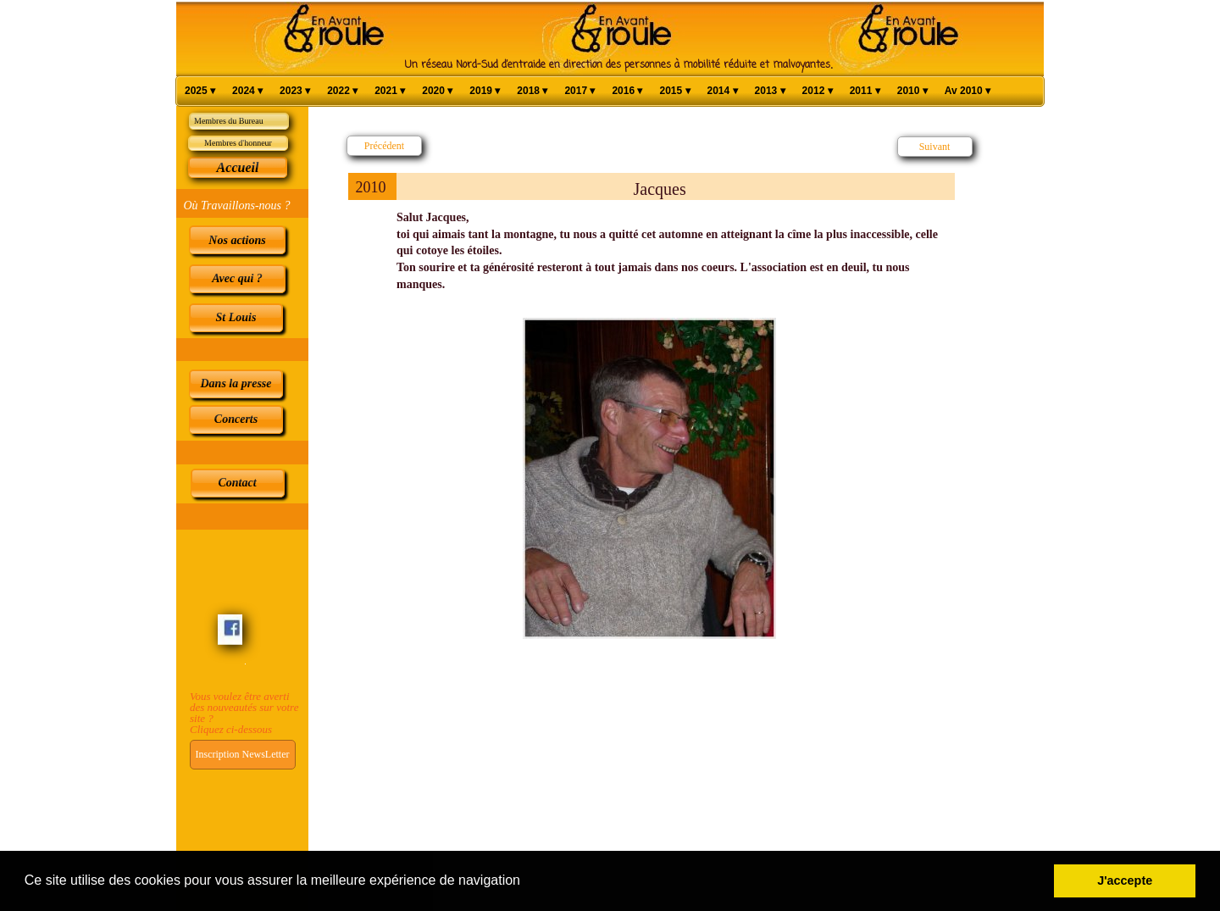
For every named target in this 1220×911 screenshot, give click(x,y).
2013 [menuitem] (770, 91)
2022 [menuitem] (342, 91)
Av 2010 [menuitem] (967, 91)
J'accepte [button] (1124, 880)
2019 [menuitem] (484, 91)
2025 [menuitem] (200, 91)
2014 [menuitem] (722, 91)
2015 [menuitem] (674, 91)
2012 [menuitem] (817, 91)
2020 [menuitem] (437, 91)
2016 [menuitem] (627, 91)
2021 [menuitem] (389, 91)
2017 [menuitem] (579, 91)
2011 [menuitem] (865, 91)
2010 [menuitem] (912, 91)
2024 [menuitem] (247, 91)
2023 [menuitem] (295, 91)
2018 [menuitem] (532, 91)
